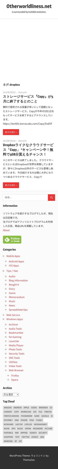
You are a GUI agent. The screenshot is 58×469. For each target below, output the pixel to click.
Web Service (13, 315)
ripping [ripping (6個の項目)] (24, 432)
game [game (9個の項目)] (36, 416)
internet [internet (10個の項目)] (8, 420)
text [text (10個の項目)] (17, 437)
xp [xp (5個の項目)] (16, 441)
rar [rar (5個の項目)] (16, 432)
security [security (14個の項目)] (43, 432)
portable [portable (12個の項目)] (8, 432)
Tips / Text (12, 270)
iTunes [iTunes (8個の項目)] (39, 420)
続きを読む (10, 132)
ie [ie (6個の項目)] (52, 416)
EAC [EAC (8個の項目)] (35, 411)
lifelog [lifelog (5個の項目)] (28, 424)
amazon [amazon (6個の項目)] (7, 407)
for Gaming (15, 337)
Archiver (13, 324)
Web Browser (16, 370)
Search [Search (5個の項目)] (33, 432)
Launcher (14, 341)
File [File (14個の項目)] (40, 411)
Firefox (15, 375)
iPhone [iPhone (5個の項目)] (24, 420)
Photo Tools (15, 349)
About (6, 230)
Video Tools (15, 366)
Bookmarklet (16, 332)
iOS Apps (14, 265)
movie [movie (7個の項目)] (7, 428)
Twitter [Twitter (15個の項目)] (25, 437)
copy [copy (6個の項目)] (16, 411)
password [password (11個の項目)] (38, 428)
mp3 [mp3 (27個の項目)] (13, 428)
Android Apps (16, 261)
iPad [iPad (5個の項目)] (17, 420)
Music (12, 301)
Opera (14, 379)
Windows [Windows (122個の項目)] (8, 441)
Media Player (16, 345)
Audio (12, 276)
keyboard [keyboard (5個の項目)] (8, 424)
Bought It (14, 284)
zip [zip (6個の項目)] (20, 441)
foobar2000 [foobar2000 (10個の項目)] (26, 416)
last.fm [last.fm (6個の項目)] (19, 424)
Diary (12, 288)
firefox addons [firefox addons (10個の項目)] (11, 416)
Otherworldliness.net (29, 6)
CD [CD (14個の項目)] (51, 407)
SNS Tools (14, 357)
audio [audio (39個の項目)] (34, 407)
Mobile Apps (13, 256)
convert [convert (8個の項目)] (8, 411)
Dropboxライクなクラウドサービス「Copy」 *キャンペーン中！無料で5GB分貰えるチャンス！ (28, 149)
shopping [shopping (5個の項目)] (8, 437)
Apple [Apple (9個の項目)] (26, 407)
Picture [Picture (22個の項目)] (48, 428)
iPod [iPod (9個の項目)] (32, 420)
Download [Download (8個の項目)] (26, 411)
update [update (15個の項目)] (34, 437)
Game (12, 293)
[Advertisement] (29, 49)
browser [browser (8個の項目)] (43, 407)
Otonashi (22, 92)
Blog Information (18, 280)
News (12, 305)
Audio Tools (15, 328)
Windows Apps (14, 319)
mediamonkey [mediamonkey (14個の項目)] (40, 424)
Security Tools (16, 353)
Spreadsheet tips (18, 309)
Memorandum (17, 297)
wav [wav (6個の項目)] (42, 437)
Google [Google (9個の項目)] (45, 416)
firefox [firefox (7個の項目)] (48, 411)
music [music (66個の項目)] (20, 428)
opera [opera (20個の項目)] (28, 428)
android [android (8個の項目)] (18, 407)
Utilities (13, 362)
